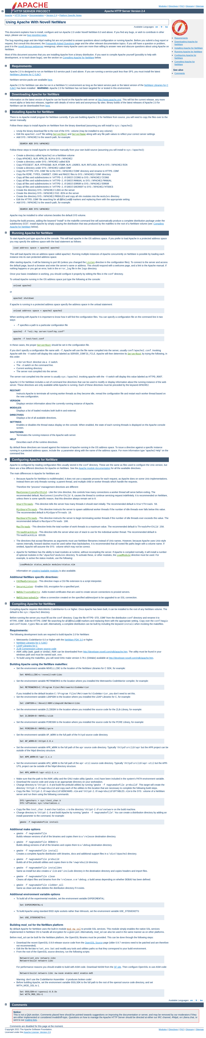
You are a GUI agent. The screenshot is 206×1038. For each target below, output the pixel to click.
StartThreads (24, 504)
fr (161, 27)
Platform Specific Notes (70, 15)
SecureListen (24, 586)
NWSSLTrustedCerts (28, 592)
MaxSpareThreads (26, 518)
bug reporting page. (37, 35)
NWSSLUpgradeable (27, 597)
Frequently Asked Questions (60, 43)
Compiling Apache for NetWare (78, 57)
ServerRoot (60, 134)
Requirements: (19, 630)
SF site (117, 967)
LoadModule (124, 555)
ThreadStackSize (26, 532)
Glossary (190, 6)
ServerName (79, 134)
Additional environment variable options (35, 894)
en (157, 27)
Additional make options (25, 829)
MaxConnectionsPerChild (31, 492)
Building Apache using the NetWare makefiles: (39, 664)
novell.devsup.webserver (30, 46)
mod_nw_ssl (74, 929)
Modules (163, 6)
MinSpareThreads (26, 509)
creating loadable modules (45, 570)
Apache (8, 15)
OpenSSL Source (94, 942)
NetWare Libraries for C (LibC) (25, 74)
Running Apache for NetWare (188, 51)
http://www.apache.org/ (109, 99)
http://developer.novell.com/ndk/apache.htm (105, 651)
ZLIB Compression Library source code (36, 648)
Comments (179, 73)
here (50, 79)
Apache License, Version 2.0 (37, 1032)
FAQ (182, 6)
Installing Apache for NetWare (188, 48)
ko (166, 27)
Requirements (181, 38)
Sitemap (200, 6)
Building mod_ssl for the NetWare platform (36, 924)
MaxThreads (23, 526)
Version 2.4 (51, 15)
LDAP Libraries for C (26, 645)
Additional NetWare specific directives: (34, 577)
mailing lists (31, 1020)
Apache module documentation (94, 468)
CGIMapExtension (26, 581)
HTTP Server (21, 15)
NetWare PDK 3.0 (74, 639)
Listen (90, 262)
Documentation (36, 15)
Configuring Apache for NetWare (35, 459)
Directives (173, 6)
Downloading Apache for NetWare (35, 94)
